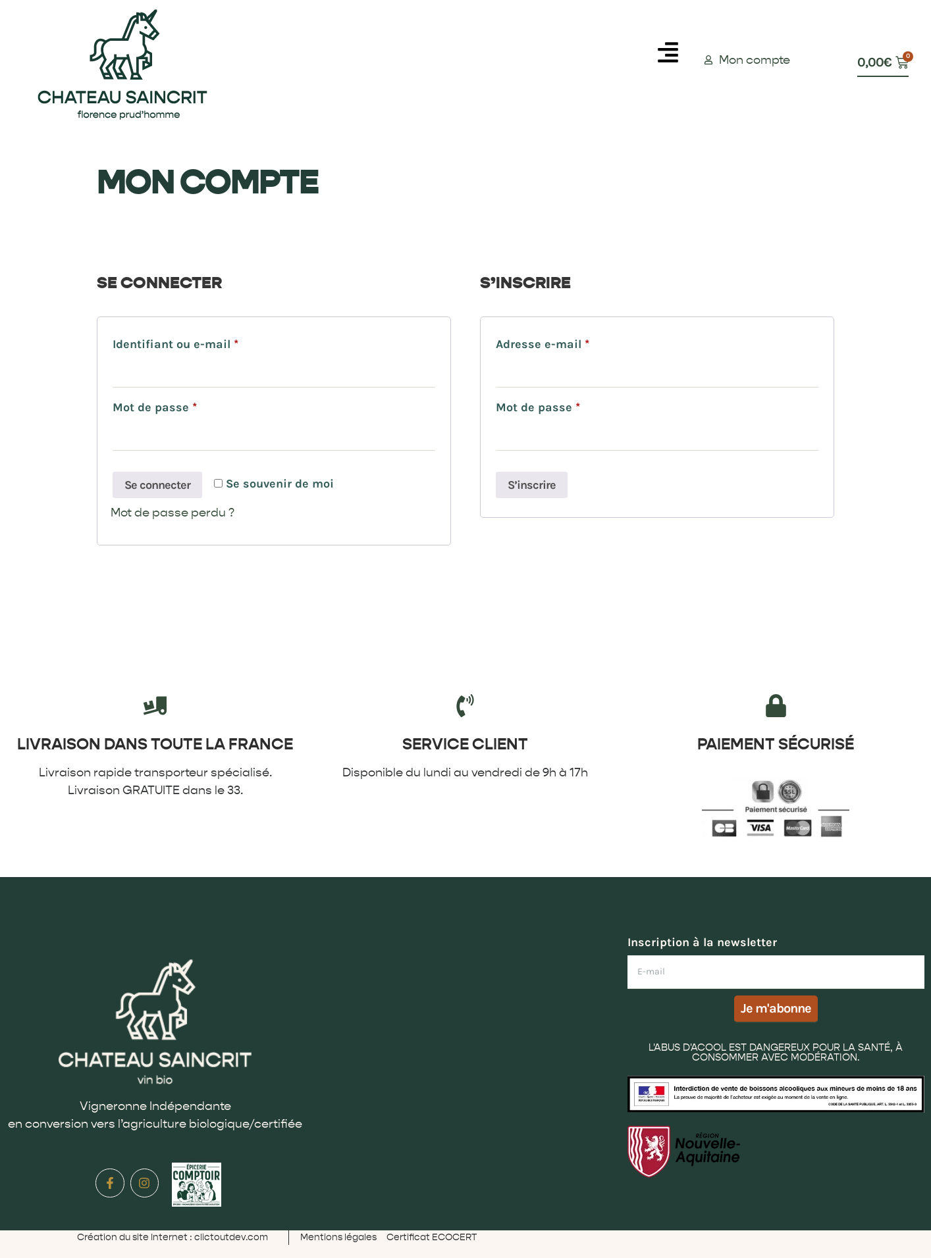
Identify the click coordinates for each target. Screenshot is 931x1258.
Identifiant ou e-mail (206, 341)
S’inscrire (532, 485)
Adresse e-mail (573, 341)
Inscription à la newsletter (702, 942)
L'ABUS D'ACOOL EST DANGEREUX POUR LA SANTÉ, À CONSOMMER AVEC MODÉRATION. (776, 1052)
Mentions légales (338, 1237)
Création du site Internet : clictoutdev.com (172, 1237)
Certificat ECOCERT (431, 1237)
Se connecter (157, 485)
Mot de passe (186, 405)
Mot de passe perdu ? (172, 513)
